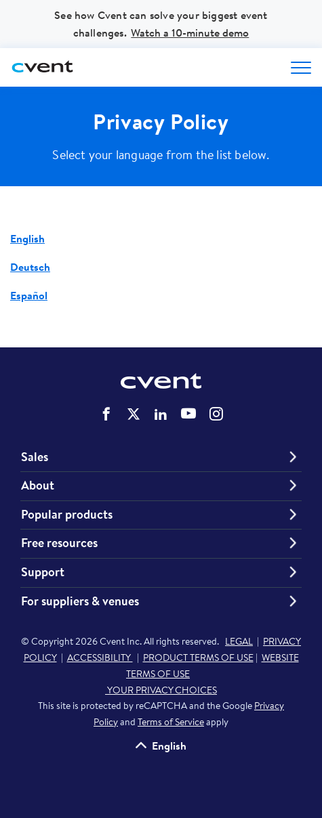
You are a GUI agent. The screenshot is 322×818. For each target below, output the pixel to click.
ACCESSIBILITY (100, 657)
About (37, 485)
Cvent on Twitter (133, 414)
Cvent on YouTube (188, 413)
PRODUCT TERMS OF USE (198, 657)
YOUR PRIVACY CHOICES (161, 690)
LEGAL (239, 641)
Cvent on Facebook (106, 414)
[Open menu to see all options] (301, 68)
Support (42, 572)
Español (28, 295)
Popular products (67, 515)
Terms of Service (171, 722)
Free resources (59, 543)
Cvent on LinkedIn (160, 414)
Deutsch (30, 266)
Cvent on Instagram (216, 414)
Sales (34, 457)
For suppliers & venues (80, 601)
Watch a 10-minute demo (190, 32)
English (27, 238)
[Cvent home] (44, 67)
